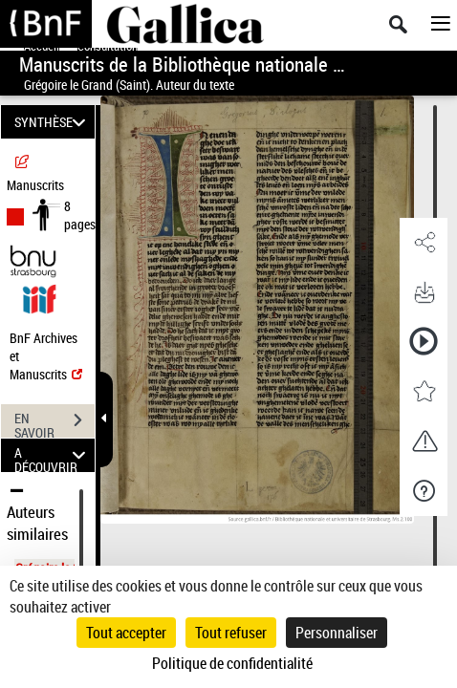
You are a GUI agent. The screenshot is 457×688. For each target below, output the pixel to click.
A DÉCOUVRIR (52, 455)
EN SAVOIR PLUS (54, 422)
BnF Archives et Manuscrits (46, 356)
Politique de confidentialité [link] (232, 663)
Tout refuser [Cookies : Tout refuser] (231, 632)
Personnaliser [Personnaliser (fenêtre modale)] (336, 632)
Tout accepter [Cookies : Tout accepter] (126, 632)
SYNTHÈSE (52, 122)
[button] (423, 243)
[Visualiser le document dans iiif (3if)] (39, 297)
